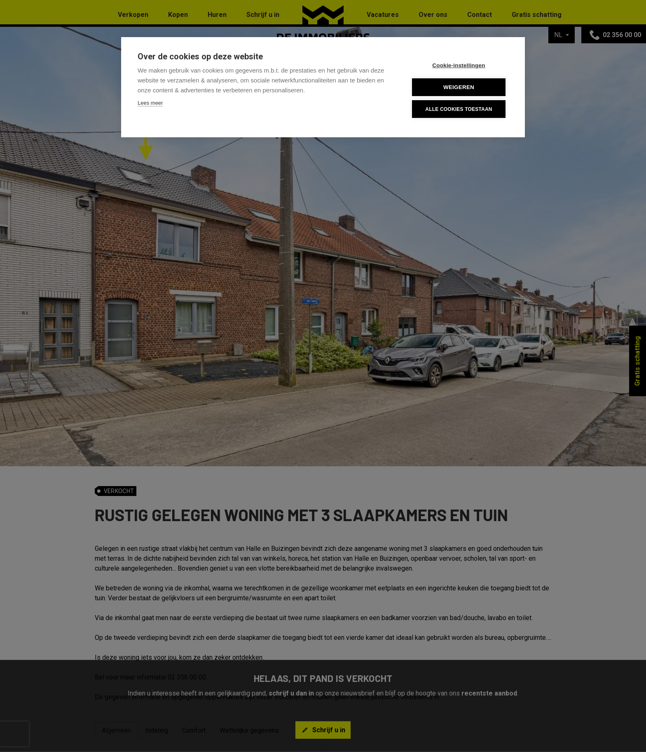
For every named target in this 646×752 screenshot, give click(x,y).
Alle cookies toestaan (458, 109)
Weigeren (458, 87)
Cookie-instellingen (458, 65)
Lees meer (150, 103)
